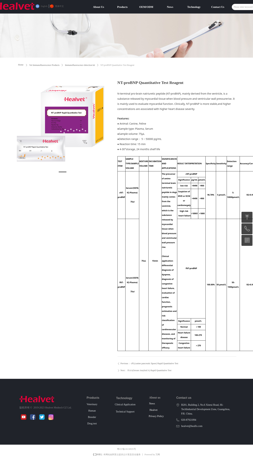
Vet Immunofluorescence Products (44, 65)
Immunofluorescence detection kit (80, 65)
